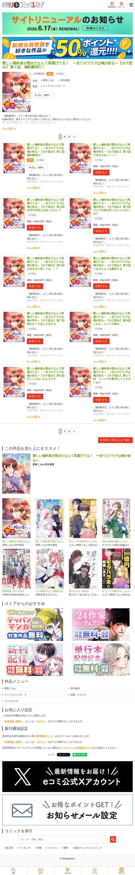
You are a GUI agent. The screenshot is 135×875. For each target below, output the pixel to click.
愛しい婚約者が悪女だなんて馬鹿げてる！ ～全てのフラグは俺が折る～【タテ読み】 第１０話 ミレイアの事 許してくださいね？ (112, 375)
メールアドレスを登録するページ (76, 747)
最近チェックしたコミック (88, 847)
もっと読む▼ (9, 128)
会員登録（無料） (14, 721)
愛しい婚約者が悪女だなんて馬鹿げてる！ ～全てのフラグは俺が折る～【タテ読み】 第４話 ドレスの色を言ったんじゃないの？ (113, 206)
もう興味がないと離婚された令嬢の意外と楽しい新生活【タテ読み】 (51, 591)
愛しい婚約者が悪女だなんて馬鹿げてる (51, 541)
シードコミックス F (54, 86)
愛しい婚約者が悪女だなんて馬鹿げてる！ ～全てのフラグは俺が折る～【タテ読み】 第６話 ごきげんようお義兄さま (113, 263)
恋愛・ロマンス (78, 694)
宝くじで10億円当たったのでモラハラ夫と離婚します (84, 541)
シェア (51, 754)
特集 (39, 847)
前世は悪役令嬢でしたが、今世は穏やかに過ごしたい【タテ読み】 (117, 541)
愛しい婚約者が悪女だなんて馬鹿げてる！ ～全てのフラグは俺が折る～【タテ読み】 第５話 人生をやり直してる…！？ (47, 263)
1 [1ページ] (60, 136)
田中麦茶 (65, 80)
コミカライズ (11, 701)
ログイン (121, 5)
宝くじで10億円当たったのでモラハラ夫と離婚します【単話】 (117, 591)
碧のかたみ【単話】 (79, 591)
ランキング (25, 847)
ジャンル (52, 847)
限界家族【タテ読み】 (13, 591)
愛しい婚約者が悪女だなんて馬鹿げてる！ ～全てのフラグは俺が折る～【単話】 (17, 541)
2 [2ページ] (64, 136)
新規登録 (112, 5)
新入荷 (9, 847)
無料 (65, 847)
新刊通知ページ (45, 736)
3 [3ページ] (69, 136)
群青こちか (48, 80)
